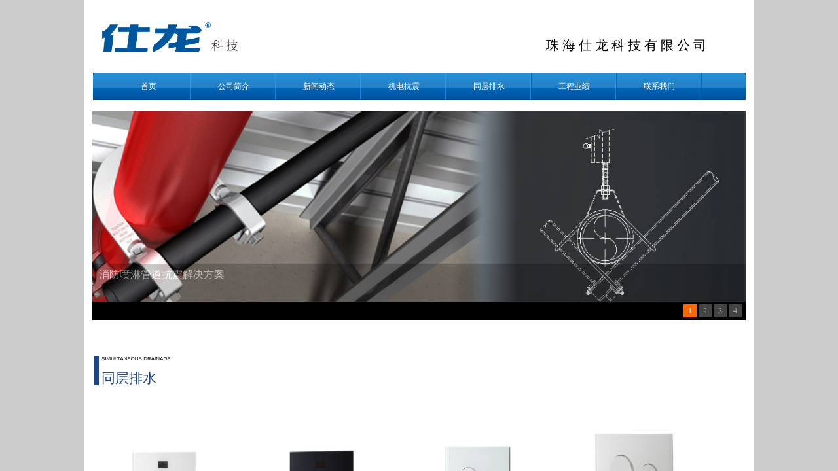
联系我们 (659, 86)
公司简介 (233, 86)
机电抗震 (404, 86)
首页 (148, 86)
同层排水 (489, 86)
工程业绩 (574, 86)
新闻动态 (319, 86)
